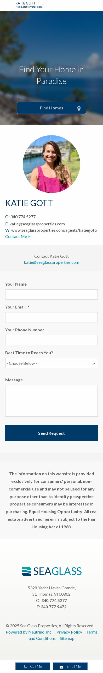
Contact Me (17, 236)
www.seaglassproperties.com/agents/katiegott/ (54, 229)
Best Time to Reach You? (29, 352)
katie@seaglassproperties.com (37, 223)
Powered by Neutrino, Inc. (29, 631)
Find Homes (60, 108)
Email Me (70, 666)
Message (14, 379)
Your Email (17, 306)
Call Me (33, 666)
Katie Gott (26, 3)
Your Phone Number (24, 329)
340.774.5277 (23, 216)
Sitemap (67, 638)
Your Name (16, 283)
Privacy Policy (69, 631)
